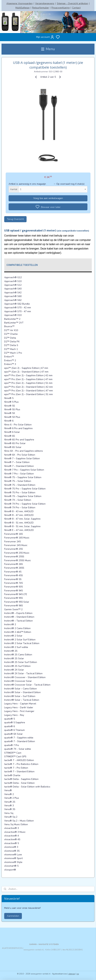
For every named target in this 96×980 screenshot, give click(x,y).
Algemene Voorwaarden (19, 3)
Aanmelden (13, 915)
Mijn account (45, 37)
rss (77, 974)
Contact (76, 7)
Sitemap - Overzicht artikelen (72, 3)
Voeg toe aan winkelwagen (48, 198)
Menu (48, 49)
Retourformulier (40, 7)
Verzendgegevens (44, 3)
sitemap (71, 974)
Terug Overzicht (15, 219)
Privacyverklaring (60, 7)
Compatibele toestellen (22, 265)
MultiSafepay (22, 7)
